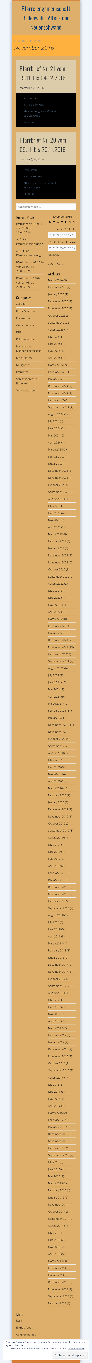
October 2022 (57, 569)
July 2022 (53, 590)
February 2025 (57, 372)
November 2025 (58, 308)
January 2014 (56, 1275)
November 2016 (58, 1056)
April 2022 (54, 612)
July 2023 (53, 506)
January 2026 (56, 294)
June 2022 (54, 597)
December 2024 (58, 386)
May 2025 (54, 350)
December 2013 (58, 1282)
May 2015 (54, 1176)
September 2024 (58, 407)
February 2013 (57, 1303)
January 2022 (56, 633)
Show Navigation (67, 32)
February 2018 (57, 950)
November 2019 (58, 816)
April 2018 (54, 936)
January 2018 (56, 957)
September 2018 (58, 908)
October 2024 (57, 400)
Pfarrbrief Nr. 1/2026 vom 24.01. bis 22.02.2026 (29, 282)
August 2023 (56, 499)
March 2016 (55, 1112)
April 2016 (54, 1105)
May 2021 (54, 689)
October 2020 (57, 738)
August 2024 (56, 414)
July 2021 (53, 675)
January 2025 (56, 379)
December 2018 (58, 887)
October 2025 (57, 315)
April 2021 (54, 696)
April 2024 (54, 442)
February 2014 (57, 1268)
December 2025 (58, 301)
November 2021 (58, 647)
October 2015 (57, 1148)
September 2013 (58, 1296)
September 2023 (58, 492)
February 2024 (57, 456)
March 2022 (55, 619)
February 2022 (57, 626)
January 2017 (56, 1042)
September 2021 (58, 661)
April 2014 (54, 1254)
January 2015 (56, 1197)
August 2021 (56, 668)
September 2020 (58, 746)
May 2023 (54, 520)
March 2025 (55, 365)
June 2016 (54, 1091)
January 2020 (56, 802)
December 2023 (58, 470)
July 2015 (53, 1162)
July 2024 (53, 421)
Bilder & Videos (25, 311)
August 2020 (56, 753)
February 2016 (57, 1119)
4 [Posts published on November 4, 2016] (66, 228)
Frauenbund (23, 318)
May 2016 (54, 1098)
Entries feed (23, 1327)
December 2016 (58, 1049)
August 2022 (56, 583)
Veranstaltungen (32, 115)
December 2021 (58, 640)
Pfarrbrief (51, 111)
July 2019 (53, 844)
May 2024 (54, 435)
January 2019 (56, 880)
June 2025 (54, 343)
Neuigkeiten (40, 111)
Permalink (29, 122)
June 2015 (54, 1169)
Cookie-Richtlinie (76, 1348)
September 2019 (58, 830)
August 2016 (56, 1077)
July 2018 (53, 922)
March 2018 (55, 943)
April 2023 (54, 527)
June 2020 (54, 767)
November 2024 (58, 393)
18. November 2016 (33, 104)
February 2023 (57, 541)
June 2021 (54, 682)
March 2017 (55, 1028)
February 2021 (57, 710)
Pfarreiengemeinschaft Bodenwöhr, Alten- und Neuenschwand (46, 17)
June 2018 (54, 929)
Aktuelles (28, 111)
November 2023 (58, 477)
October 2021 (57, 654)
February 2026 (57, 287)
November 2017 (58, 971)
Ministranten (24, 357)
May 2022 (54, 605)
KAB (18, 332)
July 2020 (53, 760)
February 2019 (57, 873)
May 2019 (54, 858)
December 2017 (58, 964)
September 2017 (58, 986)
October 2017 (57, 979)
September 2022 (58, 576)
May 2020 (54, 774)
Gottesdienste (25, 325)
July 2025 (53, 336)
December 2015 (58, 1134)
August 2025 (56, 329)
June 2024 (54, 428)
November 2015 (58, 1141)
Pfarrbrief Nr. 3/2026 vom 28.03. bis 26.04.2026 (29, 228)
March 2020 (55, 788)
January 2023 (56, 548)
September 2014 (58, 1218)
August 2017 (56, 993)
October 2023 (57, 485)
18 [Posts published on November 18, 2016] (65, 241)
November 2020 (58, 731)
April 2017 (54, 1021)
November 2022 (58, 562)
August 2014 (56, 1225)
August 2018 (56, 915)
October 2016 (57, 1063)
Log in (19, 1320)
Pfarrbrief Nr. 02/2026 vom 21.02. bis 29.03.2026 (30, 267)
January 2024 (56, 463)
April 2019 (54, 866)
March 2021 (55, 703)
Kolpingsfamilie (25, 339)
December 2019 (58, 809)
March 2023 (55, 534)
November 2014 (58, 1204)
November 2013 (58, 1289)
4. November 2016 (33, 176)
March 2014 (55, 1261)
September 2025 (58, 322)
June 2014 (54, 1240)
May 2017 (54, 1014)
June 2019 (54, 851)
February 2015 (57, 1190)
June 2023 (54, 513)
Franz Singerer (31, 98)
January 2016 (56, 1127)
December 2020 (58, 724)
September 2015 (58, 1155)
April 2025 (54, 357)
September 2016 (58, 1070)
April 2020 (54, 781)
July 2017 (53, 1000)
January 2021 (56, 717)
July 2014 (53, 1232)
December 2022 (58, 555)
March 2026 (55, 280)
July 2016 (53, 1084)
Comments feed (26, 1334)
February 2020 (57, 795)
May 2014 (54, 1247)
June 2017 (54, 1007)
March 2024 (55, 449)
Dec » (60, 264)
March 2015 (55, 1183)
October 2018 (57, 901)
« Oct (51, 264)
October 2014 (57, 1211)
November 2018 (58, 894)
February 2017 (57, 1035)
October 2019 (57, 823)
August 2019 (56, 837)
